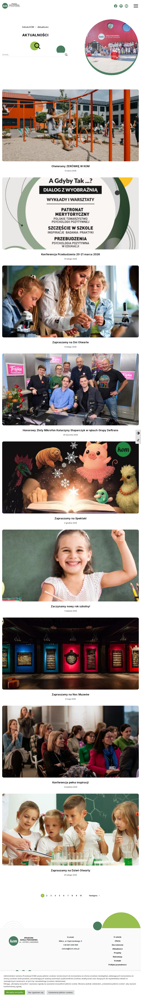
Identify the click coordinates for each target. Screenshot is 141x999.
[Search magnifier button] (66, 55)
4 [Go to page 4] (55, 895)
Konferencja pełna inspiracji (70, 782)
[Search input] (33, 55)
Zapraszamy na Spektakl (70, 518)
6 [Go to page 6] (63, 895)
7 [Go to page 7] (68, 895)
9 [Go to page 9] (76, 895)
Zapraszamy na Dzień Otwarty (70, 870)
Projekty (117, 953)
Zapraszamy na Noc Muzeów (70, 694)
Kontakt (117, 961)
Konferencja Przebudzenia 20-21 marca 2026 (70, 254)
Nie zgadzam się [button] (35, 992)
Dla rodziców (117, 945)
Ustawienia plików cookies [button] (60, 992)
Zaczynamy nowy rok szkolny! (70, 606)
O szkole (117, 937)
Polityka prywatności (117, 965)
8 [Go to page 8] (72, 895)
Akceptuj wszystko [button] (14, 992)
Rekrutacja (117, 957)
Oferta (117, 941)
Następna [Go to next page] (93, 895)
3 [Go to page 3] (51, 895)
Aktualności (117, 949)
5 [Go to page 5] (59, 895)
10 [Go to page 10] (81, 895)
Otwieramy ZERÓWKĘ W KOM (70, 166)
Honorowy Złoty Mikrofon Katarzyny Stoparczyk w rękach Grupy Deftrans (70, 430)
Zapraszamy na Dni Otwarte (70, 342)
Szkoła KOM (28, 27)
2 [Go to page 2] (46, 895)
